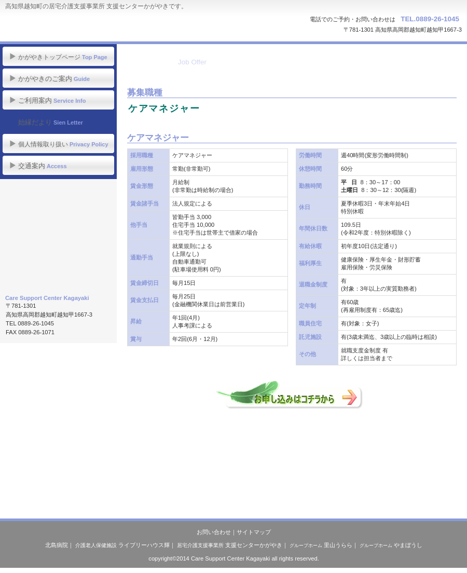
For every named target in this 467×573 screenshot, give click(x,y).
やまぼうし (391, 545)
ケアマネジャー (164, 108)
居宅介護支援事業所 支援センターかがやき (104, 25)
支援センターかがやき (229, 545)
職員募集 (58, 224)
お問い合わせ (214, 532)
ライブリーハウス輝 (122, 545)
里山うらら (321, 545)
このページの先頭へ (163, 491)
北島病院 (56, 545)
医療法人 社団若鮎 (58, 272)
